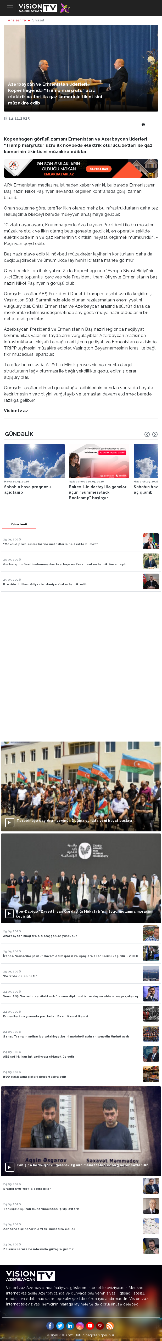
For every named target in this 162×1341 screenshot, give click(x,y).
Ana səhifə (17, 20)
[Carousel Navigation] (151, 434)
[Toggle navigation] (10, 8)
